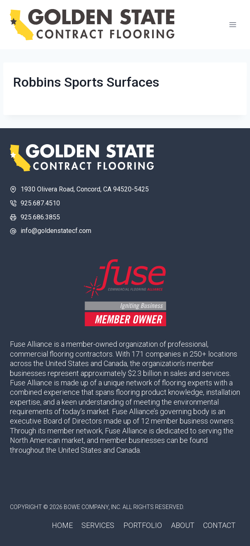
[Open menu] (232, 24)
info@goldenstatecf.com (56, 231)
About (182, 525)
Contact (219, 525)
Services (97, 525)
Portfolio (142, 525)
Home (62, 525)
